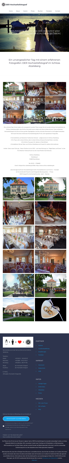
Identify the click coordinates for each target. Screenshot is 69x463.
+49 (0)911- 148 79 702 (21, 362)
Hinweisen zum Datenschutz (50, 458)
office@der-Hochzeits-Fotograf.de (12, 374)
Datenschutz (41, 368)
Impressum (41, 365)
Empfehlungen (42, 351)
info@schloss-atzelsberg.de (25, 165)
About (18, 11)
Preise (33, 11)
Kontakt (57, 11)
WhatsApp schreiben (16, 419)
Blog (39, 409)
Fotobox (40, 345)
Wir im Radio (41, 406)
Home (11, 11)
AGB (39, 371)
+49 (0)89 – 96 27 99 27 (21, 360)
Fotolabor (49, 11)
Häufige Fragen (42, 383)
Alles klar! (34, 460)
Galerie (25, 11)
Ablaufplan (41, 390)
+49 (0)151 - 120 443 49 (21, 358)
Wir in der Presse (43, 403)
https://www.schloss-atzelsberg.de (45, 165)
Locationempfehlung (43, 348)
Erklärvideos (41, 386)
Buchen (40, 11)
